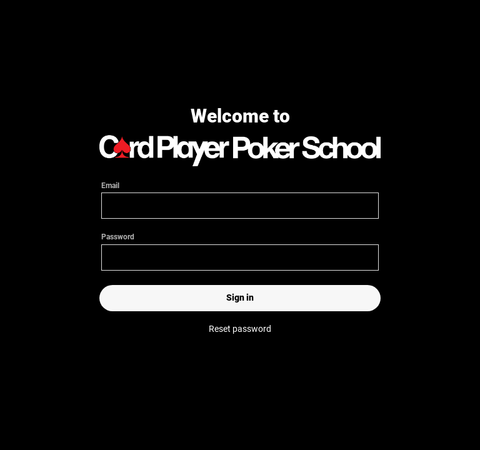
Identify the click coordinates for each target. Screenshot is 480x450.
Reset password (240, 328)
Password (240, 251)
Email (240, 195)
